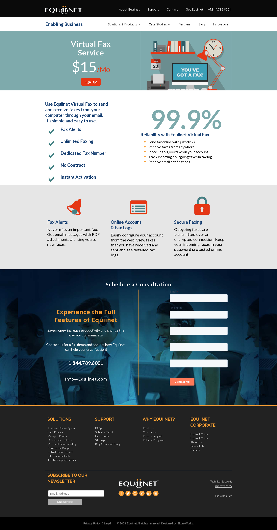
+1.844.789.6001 (219, 9)
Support (153, 9)
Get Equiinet (194, 9)
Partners (184, 24)
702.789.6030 (223, 486)
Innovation (220, 24)
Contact (172, 9)
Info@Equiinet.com (86, 378)
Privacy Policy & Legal (97, 523)
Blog (201, 24)
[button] (124, 23)
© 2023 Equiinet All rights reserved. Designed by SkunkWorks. (155, 523)
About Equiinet (129, 9)
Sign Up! (91, 82)
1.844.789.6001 (85, 363)
